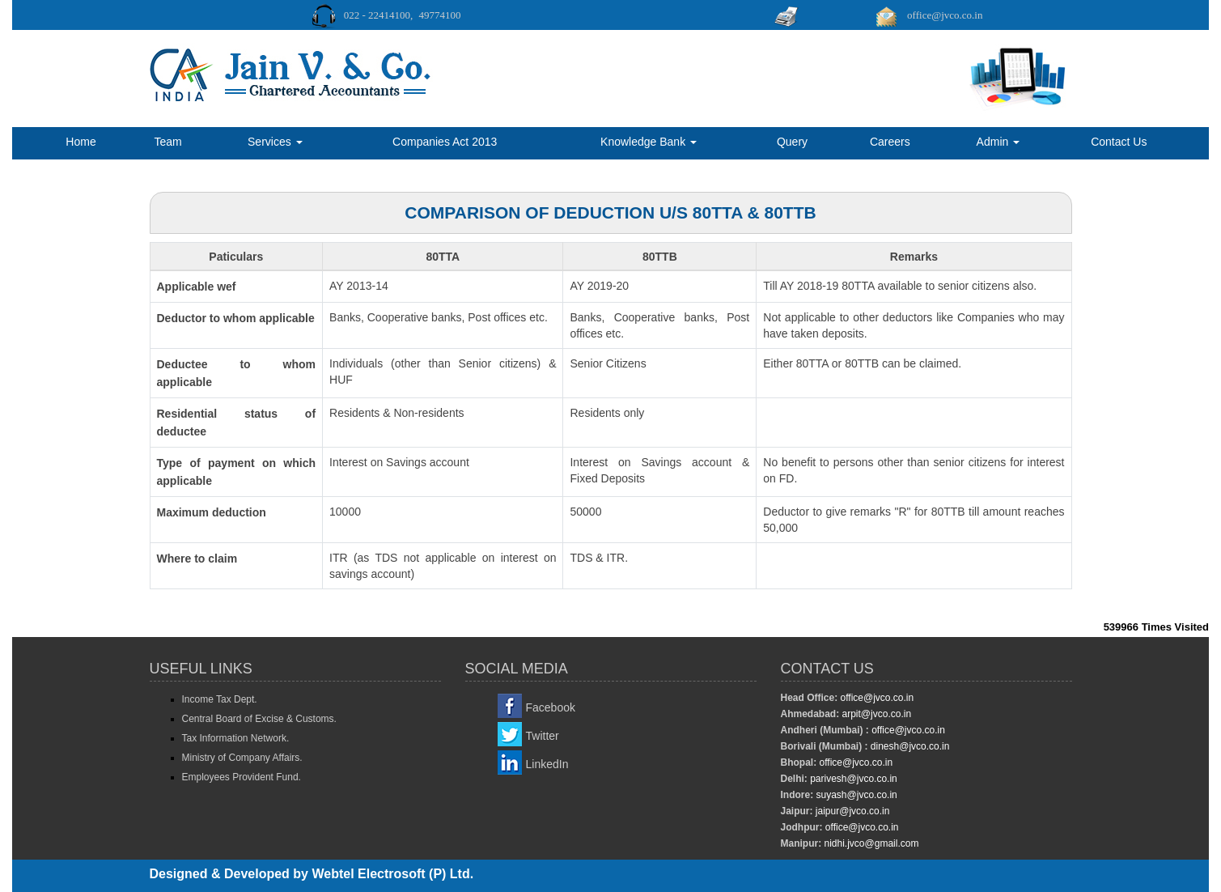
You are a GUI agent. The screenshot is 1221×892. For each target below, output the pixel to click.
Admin (998, 141)
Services (275, 141)
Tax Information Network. (236, 738)
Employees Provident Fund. (241, 777)
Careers (890, 141)
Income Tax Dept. (219, 699)
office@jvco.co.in (875, 697)
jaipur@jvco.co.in (851, 811)
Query (792, 141)
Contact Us (1119, 141)
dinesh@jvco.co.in (909, 746)
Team (167, 141)
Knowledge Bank (648, 141)
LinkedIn (547, 764)
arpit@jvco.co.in (875, 714)
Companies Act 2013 (444, 141)
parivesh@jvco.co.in (853, 778)
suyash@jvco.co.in (855, 795)
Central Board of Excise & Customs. (259, 718)
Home (80, 141)
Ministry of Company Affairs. (242, 757)
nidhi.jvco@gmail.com (869, 843)
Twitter (542, 735)
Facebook (550, 707)
